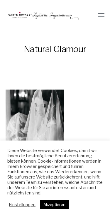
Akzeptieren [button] (54, 204)
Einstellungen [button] (22, 204)
